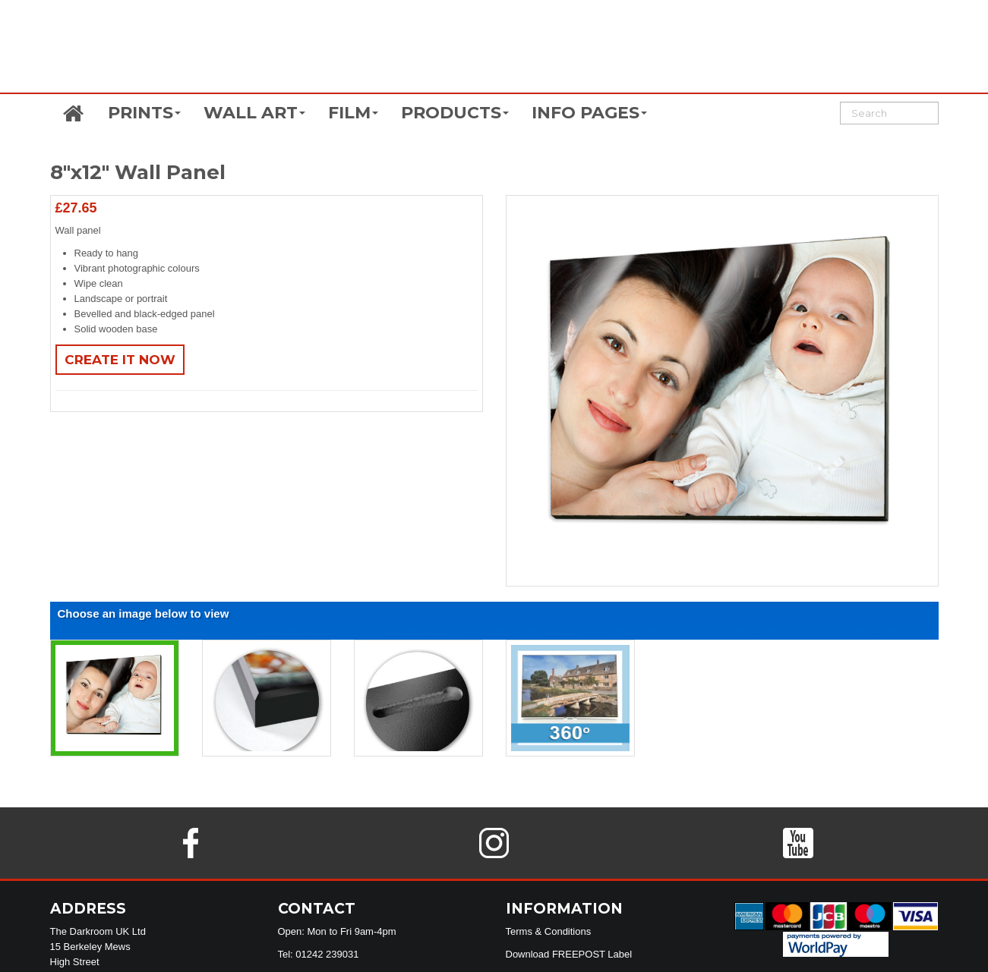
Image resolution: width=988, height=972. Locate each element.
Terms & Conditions (549, 931)
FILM (353, 112)
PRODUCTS (455, 112)
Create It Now (120, 359)
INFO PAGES (589, 112)
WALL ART (254, 112)
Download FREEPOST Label (569, 954)
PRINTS (144, 112)
